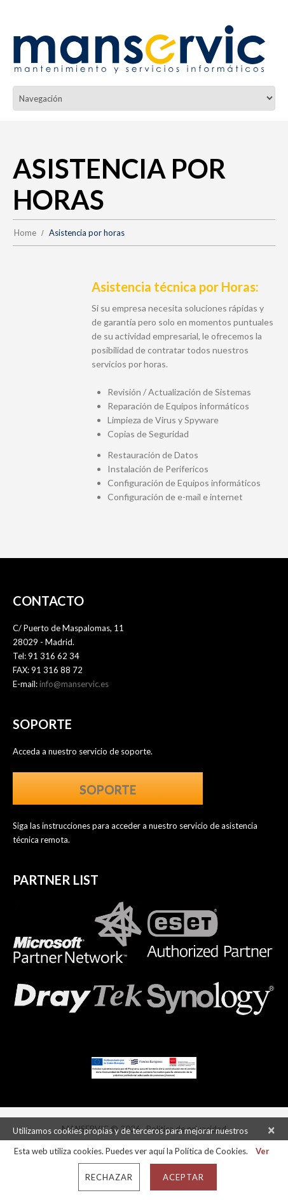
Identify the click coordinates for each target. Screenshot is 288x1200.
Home (25, 233)
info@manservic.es (74, 684)
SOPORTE (107, 789)
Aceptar (183, 1177)
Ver (263, 1151)
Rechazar (109, 1177)
